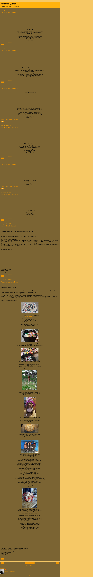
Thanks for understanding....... (10, 282)
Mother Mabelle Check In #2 (9, 226)
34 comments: (16, 80)
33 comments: (15, 156)
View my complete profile (10, 571)
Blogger (32, 575)
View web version (29, 565)
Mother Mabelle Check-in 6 (9, 88)
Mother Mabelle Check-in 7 (9, 50)
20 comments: (15, 186)
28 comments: (16, 273)
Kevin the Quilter (8, 3)
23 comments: (16, 42)
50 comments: (15, 556)
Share (2, 44)
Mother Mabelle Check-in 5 (9, 127)
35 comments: (15, 217)
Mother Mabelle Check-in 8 (9, 12)
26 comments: (15, 119)
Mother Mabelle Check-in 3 (9, 194)
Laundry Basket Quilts (29, 316)
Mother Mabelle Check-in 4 (9, 164)
